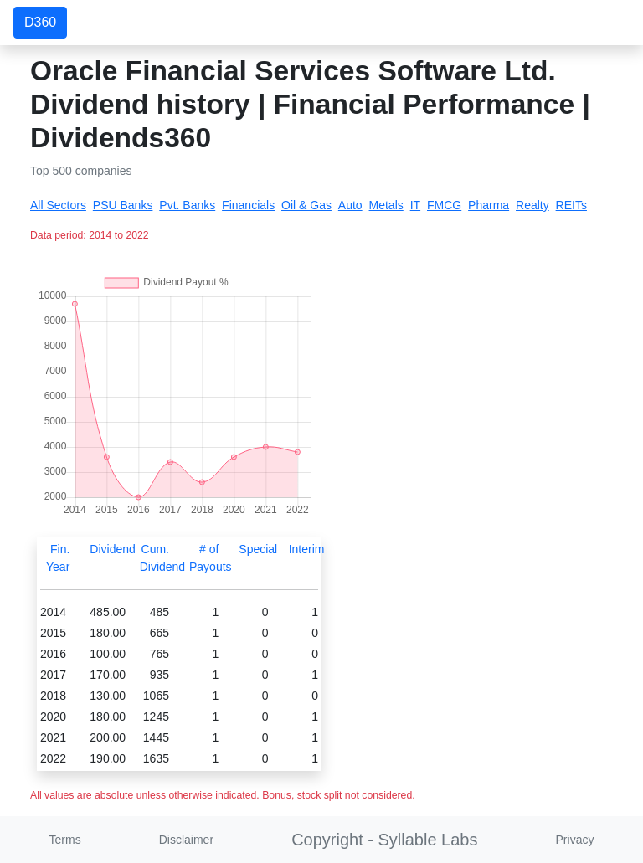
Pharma (488, 205)
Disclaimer (186, 839)
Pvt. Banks (187, 205)
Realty (532, 205)
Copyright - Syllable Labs (384, 839)
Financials (248, 205)
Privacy (575, 839)
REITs (571, 205)
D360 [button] (40, 22)
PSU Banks (123, 205)
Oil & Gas (306, 205)
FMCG (444, 205)
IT (415, 205)
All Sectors (58, 205)
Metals (386, 205)
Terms (65, 839)
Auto (350, 205)
